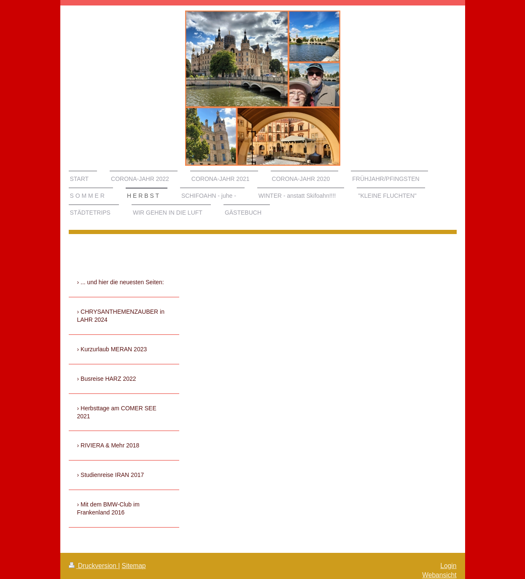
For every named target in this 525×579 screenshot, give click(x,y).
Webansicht (439, 575)
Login (448, 565)
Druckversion (93, 565)
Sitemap (134, 565)
